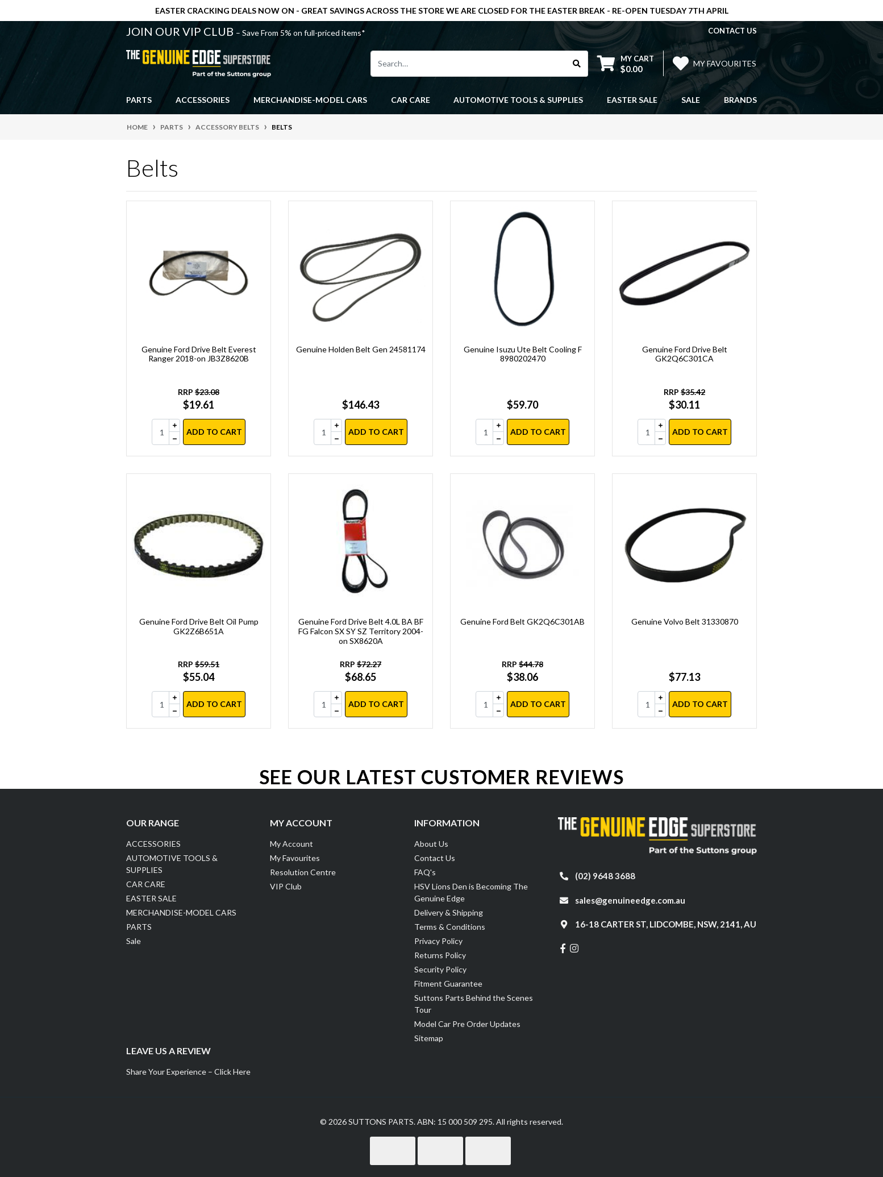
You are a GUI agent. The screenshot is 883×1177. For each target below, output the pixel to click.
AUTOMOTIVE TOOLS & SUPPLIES (172, 864)
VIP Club (286, 886)
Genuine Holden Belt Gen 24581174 (361, 349)
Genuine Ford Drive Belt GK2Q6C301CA (684, 354)
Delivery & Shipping (448, 912)
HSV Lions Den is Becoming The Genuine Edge (471, 892)
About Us (431, 844)
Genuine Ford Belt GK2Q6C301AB (522, 621)
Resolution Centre (303, 872)
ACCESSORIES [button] (203, 100)
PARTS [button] (139, 100)
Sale (690, 100)
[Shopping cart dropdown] (626, 63)
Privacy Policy (438, 941)
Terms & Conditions (449, 926)
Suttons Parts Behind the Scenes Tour (473, 1003)
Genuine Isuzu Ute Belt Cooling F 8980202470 (523, 354)
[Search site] (577, 64)
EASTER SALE (151, 898)
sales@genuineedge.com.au (630, 900)
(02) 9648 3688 (605, 876)
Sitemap (428, 1038)
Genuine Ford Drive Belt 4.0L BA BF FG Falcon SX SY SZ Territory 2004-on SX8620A (360, 631)
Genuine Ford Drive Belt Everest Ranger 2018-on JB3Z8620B (198, 354)
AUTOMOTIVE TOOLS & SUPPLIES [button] (518, 100)
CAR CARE (145, 884)
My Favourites (295, 858)
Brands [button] (740, 100)
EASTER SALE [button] (632, 100)
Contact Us (434, 858)
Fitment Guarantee (448, 983)
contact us (732, 30)
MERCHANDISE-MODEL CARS (181, 912)
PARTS (139, 926)
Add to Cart (214, 431)
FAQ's (425, 872)
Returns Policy (440, 955)
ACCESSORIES (153, 844)
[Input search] (468, 64)
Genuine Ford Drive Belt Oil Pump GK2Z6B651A (199, 626)
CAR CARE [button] (410, 100)
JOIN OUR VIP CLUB (181, 31)
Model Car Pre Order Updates (467, 1024)
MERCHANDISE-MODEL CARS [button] (310, 100)
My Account (291, 844)
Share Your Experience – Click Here (188, 1071)
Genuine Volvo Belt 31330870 (684, 621)
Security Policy (440, 969)
